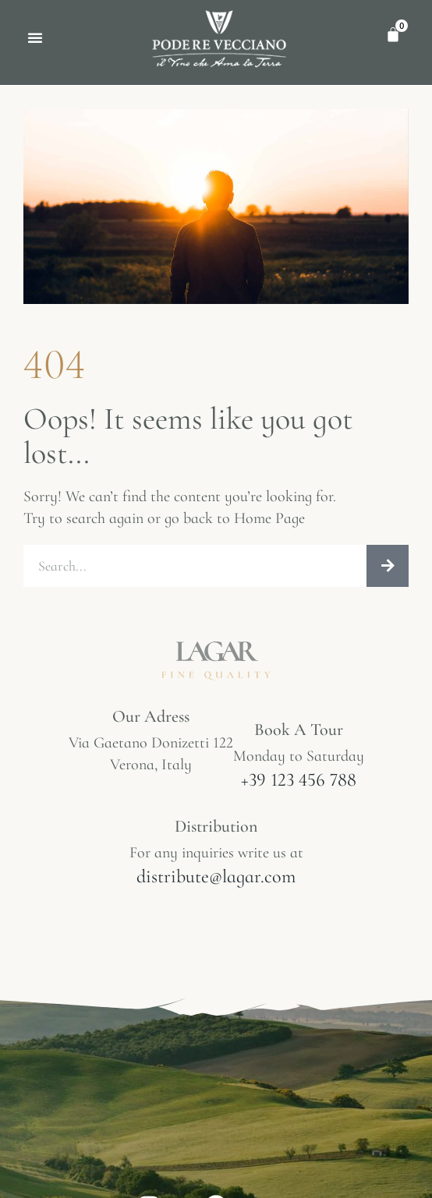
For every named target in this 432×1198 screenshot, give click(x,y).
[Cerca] (387, 566)
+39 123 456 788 (298, 780)
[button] (35, 37)
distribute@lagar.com (216, 876)
